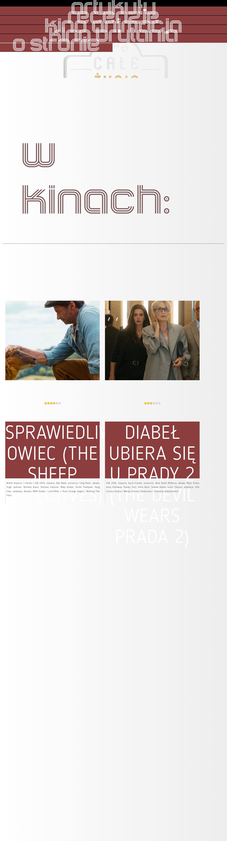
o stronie (56, 45)
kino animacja (113, 26)
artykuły (113, 8)
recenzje (114, 17)
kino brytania (113, 35)
